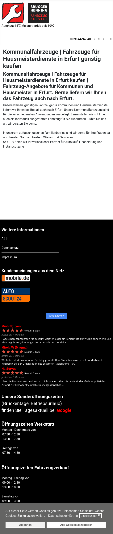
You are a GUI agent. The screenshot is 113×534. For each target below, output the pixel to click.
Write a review (56, 299)
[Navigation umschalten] (4, 39)
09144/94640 (80, 39)
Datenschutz (10, 231)
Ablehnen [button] (25, 524)
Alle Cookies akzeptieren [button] (76, 524)
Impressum (9, 241)
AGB (4, 222)
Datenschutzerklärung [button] (63, 515)
